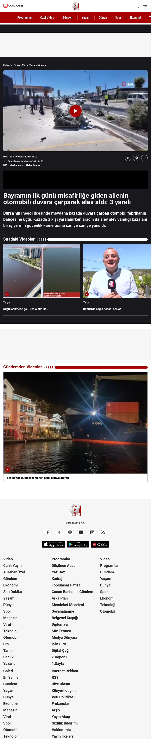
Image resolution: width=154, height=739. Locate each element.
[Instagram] (70, 532)
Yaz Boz (58, 572)
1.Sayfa (58, 663)
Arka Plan (60, 598)
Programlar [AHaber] (24, 17)
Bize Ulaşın (61, 684)
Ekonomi (10, 585)
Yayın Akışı (61, 716)
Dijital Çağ (60, 650)
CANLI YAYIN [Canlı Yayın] (13, 6)
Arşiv (56, 710)
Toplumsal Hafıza (66, 585)
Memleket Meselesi (68, 605)
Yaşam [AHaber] (86, 17)
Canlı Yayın (12, 565)
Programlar (61, 559)
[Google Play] (78, 544)
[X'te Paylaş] (128, 158)
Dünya (8, 605)
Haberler (8, 65)
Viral (7, 624)
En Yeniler (11, 677)
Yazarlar (10, 663)
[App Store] (53, 544)
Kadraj (57, 578)
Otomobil (10, 637)
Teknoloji (10, 631)
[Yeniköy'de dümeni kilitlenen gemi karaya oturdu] (75, 427)
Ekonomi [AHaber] (135, 17)
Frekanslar (60, 703)
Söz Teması (61, 631)
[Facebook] (48, 532)
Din (6, 644)
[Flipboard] (92, 532)
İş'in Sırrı (59, 644)
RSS (55, 677)
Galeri (8, 671)
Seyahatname (63, 611)
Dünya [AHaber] (103, 17)
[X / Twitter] (59, 532)
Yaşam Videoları (38, 65)
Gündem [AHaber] (67, 17)
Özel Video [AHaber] (47, 17)
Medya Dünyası (64, 637)
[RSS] (103, 532)
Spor (7, 611)
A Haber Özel (14, 572)
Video (8, 559)
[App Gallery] (100, 544)
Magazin (10, 618)
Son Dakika (12, 592)
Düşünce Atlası (64, 565)
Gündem (10, 578)
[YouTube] (81, 532)
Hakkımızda (61, 730)
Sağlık (8, 657)
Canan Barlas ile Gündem (72, 592)
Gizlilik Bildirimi (65, 723)
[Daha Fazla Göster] (144, 158)
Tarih (7, 650)
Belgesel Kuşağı (65, 618)
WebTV (21, 65)
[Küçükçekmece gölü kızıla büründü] (41, 279)
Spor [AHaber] (118, 17)
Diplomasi (60, 624)
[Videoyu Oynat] (75, 111)
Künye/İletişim (64, 690)
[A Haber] (75, 6)
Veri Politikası (63, 697)
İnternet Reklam (65, 671)
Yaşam (9, 598)
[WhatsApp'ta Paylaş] (136, 158)
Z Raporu (59, 657)
